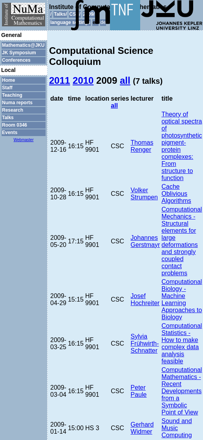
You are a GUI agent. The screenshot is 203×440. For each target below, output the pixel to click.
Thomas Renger (142, 146)
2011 (59, 80)
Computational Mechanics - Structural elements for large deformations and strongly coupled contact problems (181, 241)
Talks (8, 117)
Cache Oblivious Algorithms (176, 193)
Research (12, 110)
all (125, 80)
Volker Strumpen (144, 194)
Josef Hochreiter (145, 299)
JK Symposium (19, 52)
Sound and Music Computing (176, 428)
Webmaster (24, 140)
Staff (7, 87)
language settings (70, 22)
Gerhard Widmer (142, 428)
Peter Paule (139, 391)
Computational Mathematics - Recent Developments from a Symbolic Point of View (181, 391)
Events (9, 132)
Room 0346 (14, 125)
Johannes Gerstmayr (145, 241)
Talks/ (60, 14)
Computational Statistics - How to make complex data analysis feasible (181, 343)
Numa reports (17, 102)
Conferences (16, 60)
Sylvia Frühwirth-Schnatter (145, 343)
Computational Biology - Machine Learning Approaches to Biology (181, 299)
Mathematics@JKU (23, 45)
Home (8, 80)
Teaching (12, 95)
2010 (83, 80)
